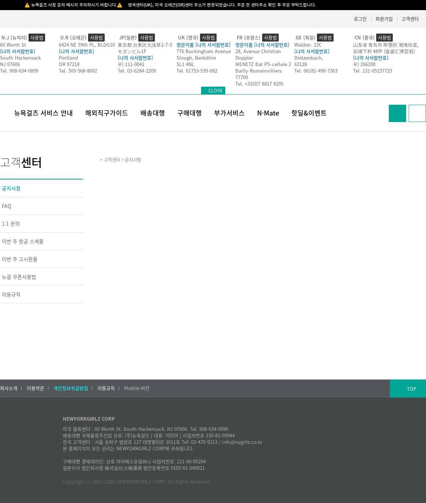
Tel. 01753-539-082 (197, 70)
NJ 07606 (10, 64)
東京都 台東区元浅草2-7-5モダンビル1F (145, 48)
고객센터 (410, 18)
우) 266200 (364, 64)
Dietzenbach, (308, 57)
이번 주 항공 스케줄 (23, 241)
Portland (68, 57)
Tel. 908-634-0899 (19, 70)
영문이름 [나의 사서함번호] (204, 44)
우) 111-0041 (131, 64)
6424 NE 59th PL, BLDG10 (87, 44)
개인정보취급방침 (70, 388)
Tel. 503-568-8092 (78, 70)
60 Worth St (13, 44)
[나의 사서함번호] (17, 51)
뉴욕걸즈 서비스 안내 (43, 113)
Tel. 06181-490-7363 (316, 70)
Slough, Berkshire (196, 57)
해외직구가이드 (106, 113)
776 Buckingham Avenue (204, 51)
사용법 (36, 37)
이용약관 (35, 388)
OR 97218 (69, 64)
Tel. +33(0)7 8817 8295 (259, 83)
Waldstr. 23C (308, 44)
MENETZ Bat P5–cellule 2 (263, 64)
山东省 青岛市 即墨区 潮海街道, (386, 44)
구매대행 (189, 113)
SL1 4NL (185, 64)
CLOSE (215, 90)
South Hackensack (20, 57)
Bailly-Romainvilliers (258, 70)
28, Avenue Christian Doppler (258, 54)
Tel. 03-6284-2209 (137, 70)
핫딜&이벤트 (309, 113)
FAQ (6, 205)
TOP (411, 388)
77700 (241, 77)
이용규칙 (11, 294)
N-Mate (268, 113)
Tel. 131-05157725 (372, 70)
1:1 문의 (11, 223)
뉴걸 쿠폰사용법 (19, 276)
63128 (300, 64)
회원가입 (384, 18)
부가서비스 (229, 113)
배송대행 (152, 113)
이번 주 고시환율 (20, 259)
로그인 (360, 18)
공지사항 (11, 188)
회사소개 (8, 388)
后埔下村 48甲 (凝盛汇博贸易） (385, 51)
